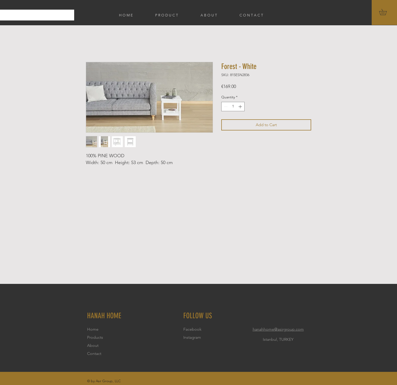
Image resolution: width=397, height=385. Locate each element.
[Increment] (240, 106)
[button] (386, 12)
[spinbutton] (232, 106)
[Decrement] (225, 106)
